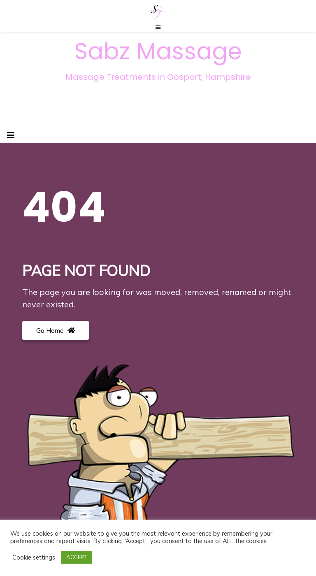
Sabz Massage (158, 51)
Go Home (55, 330)
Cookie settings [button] (33, 557)
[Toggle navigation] (10, 135)
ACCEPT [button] (76, 557)
